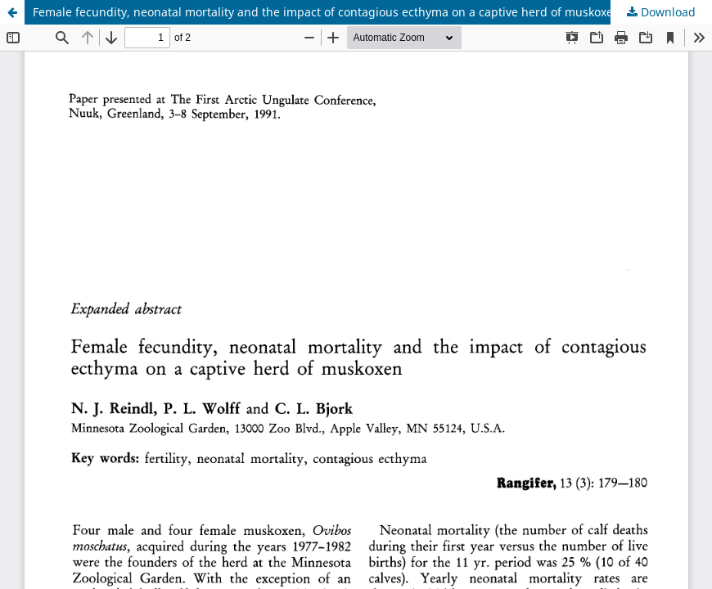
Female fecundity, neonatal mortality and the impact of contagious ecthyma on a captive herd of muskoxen (326, 12)
